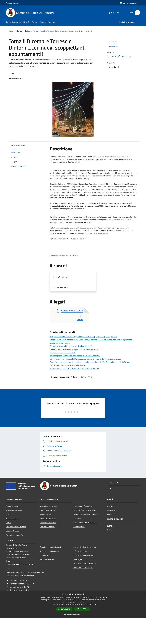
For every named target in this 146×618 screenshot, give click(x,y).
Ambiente (77, 518)
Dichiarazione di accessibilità (84, 563)
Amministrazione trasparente (84, 547)
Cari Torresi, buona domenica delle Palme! (68, 365)
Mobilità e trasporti (47, 526)
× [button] (143, 593)
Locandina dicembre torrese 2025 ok (64, 255)
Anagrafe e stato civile (48, 506)
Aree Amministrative (14, 510)
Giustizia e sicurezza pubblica (84, 510)
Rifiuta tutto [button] (82, 609)
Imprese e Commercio (48, 518)
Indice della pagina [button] (18, 145)
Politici (8, 522)
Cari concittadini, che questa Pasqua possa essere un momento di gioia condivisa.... (85, 358)
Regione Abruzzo (12, 3)
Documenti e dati (12, 530)
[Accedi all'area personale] (128, 3)
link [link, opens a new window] (95, 604)
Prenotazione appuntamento (51, 547)
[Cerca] (137, 12)
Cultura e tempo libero (48, 510)
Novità (19, 31)
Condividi (112, 42)
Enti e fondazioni (12, 518)
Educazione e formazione (83, 506)
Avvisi (109, 514)
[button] (73, 614)
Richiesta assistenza (47, 559)
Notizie (27, 31)
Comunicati (111, 510)
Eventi (109, 529)
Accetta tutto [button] (64, 609)
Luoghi (109, 525)
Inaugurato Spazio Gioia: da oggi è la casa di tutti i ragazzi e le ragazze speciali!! (83, 336)
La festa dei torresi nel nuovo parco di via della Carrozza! (74, 349)
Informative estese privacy (83, 555)
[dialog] (73, 604)
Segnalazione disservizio (49, 551)
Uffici (8, 514)
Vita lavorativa (45, 514)
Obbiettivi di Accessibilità (83, 567)
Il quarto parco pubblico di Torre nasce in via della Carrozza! (75, 355)
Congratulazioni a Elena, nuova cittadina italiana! (71, 346)
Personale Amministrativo (16, 526)
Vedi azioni (113, 46)
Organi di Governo (13, 506)
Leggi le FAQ (44, 555)
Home (11, 31)
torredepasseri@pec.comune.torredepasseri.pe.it (25, 572)
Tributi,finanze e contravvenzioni (86, 514)
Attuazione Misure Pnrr (15, 535)
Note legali (77, 559)
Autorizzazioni (79, 526)
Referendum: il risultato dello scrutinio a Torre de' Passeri (74, 368)
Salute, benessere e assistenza (85, 522)
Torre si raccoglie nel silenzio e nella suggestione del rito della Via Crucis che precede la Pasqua (90, 362)
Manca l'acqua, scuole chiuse (62, 352)
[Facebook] (117, 12)
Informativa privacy (81, 551)
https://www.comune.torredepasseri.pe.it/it (91, 233)
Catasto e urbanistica (48, 522)
